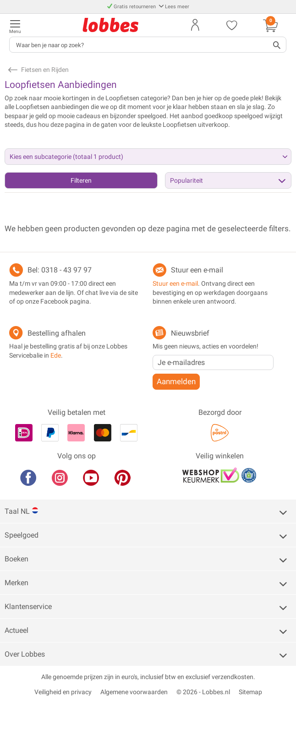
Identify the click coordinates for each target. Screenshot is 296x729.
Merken (16, 582)
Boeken (16, 559)
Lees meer (174, 7)
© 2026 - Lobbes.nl (203, 692)
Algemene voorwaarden (134, 692)
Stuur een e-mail (197, 270)
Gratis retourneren (132, 7)
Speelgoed (21, 535)
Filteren (81, 180)
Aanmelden (176, 381)
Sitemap (250, 692)
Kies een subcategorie (66, 156)
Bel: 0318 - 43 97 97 (59, 270)
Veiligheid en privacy (63, 692)
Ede (55, 355)
